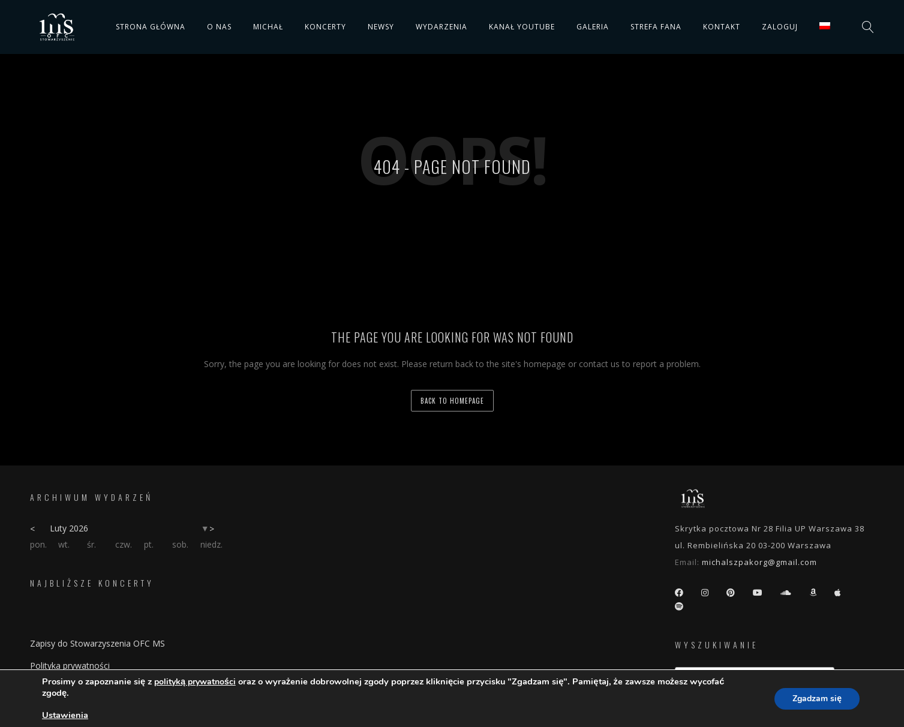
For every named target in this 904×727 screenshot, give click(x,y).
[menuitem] (825, 25)
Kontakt (721, 27)
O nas (219, 27)
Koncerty (325, 27)
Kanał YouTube (522, 27)
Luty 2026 (69, 528)
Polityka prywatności (70, 665)
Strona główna (150, 27)
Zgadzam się (817, 698)
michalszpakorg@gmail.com (759, 562)
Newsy (381, 27)
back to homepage (452, 400)
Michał (268, 27)
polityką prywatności (195, 681)
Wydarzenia (441, 27)
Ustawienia (65, 715)
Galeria (592, 27)
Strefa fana (655, 27)
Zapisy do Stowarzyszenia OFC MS (97, 643)
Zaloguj (780, 27)
